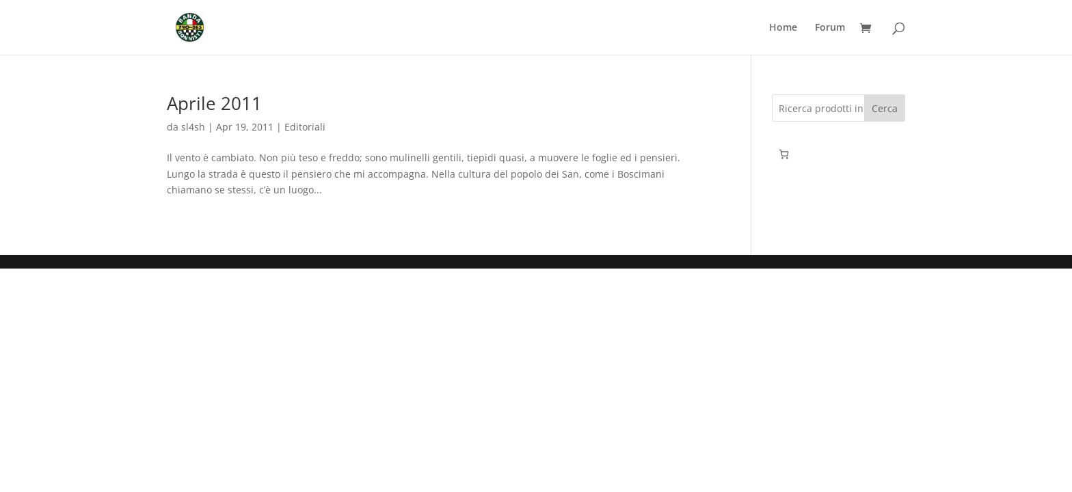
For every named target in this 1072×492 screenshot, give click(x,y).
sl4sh (193, 126)
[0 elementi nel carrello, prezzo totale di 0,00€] (784, 154)
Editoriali (304, 126)
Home (783, 28)
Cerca (885, 108)
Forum (830, 28)
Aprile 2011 (214, 103)
